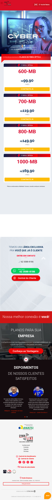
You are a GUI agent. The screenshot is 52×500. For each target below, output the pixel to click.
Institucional (26, 445)
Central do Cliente (26, 459)
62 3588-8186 (26, 262)
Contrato (26, 447)
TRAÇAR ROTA (26, 484)
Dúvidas (26, 451)
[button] (25, 417)
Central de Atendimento (26, 456)
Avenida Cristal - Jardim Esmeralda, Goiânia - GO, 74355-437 (26, 480)
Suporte (26, 449)
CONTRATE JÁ (27, 89)
